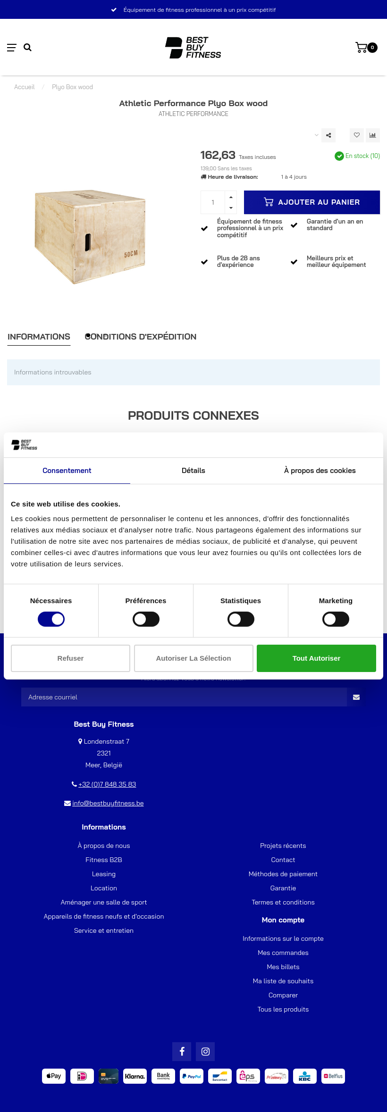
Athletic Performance (193, 113)
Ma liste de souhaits (283, 981)
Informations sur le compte (283, 938)
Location (104, 888)
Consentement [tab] (67, 469)
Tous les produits (283, 1009)
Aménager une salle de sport (103, 902)
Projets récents (283, 845)
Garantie (283, 888)
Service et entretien (104, 930)
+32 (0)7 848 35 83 (107, 784)
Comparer (283, 995)
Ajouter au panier (312, 202)
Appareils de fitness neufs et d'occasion (104, 916)
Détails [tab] (193, 469)
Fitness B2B (103, 859)
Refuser (71, 658)
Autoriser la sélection (193, 658)
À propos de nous (103, 845)
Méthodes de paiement (283, 874)
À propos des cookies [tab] (320, 469)
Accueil (24, 87)
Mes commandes (283, 952)
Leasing (104, 874)
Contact (283, 859)
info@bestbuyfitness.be (107, 803)
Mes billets (283, 967)
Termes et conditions (283, 902)
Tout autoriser (317, 658)
